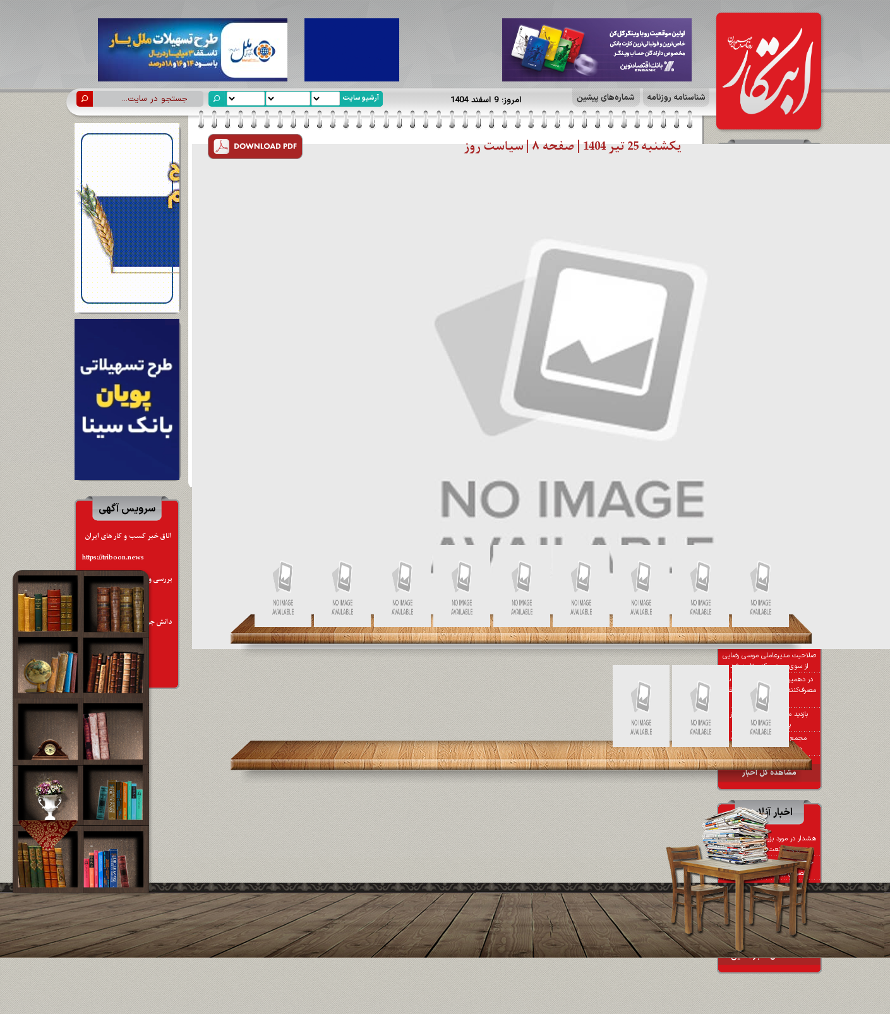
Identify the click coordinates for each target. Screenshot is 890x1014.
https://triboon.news (113, 557)
